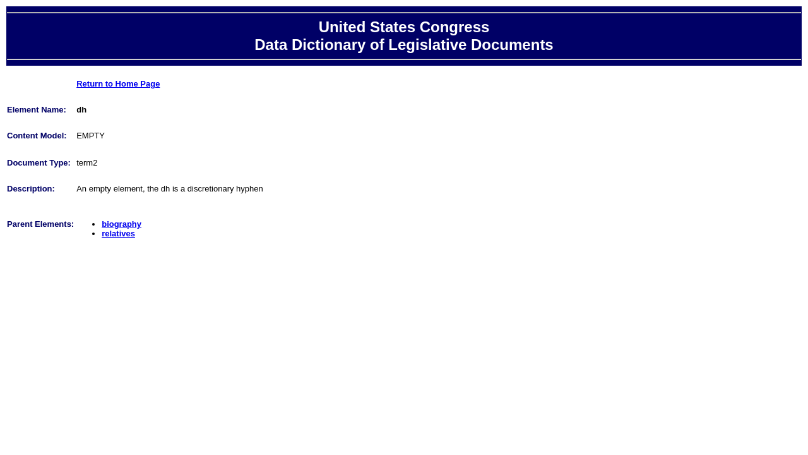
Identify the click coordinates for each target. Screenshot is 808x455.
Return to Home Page (118, 83)
